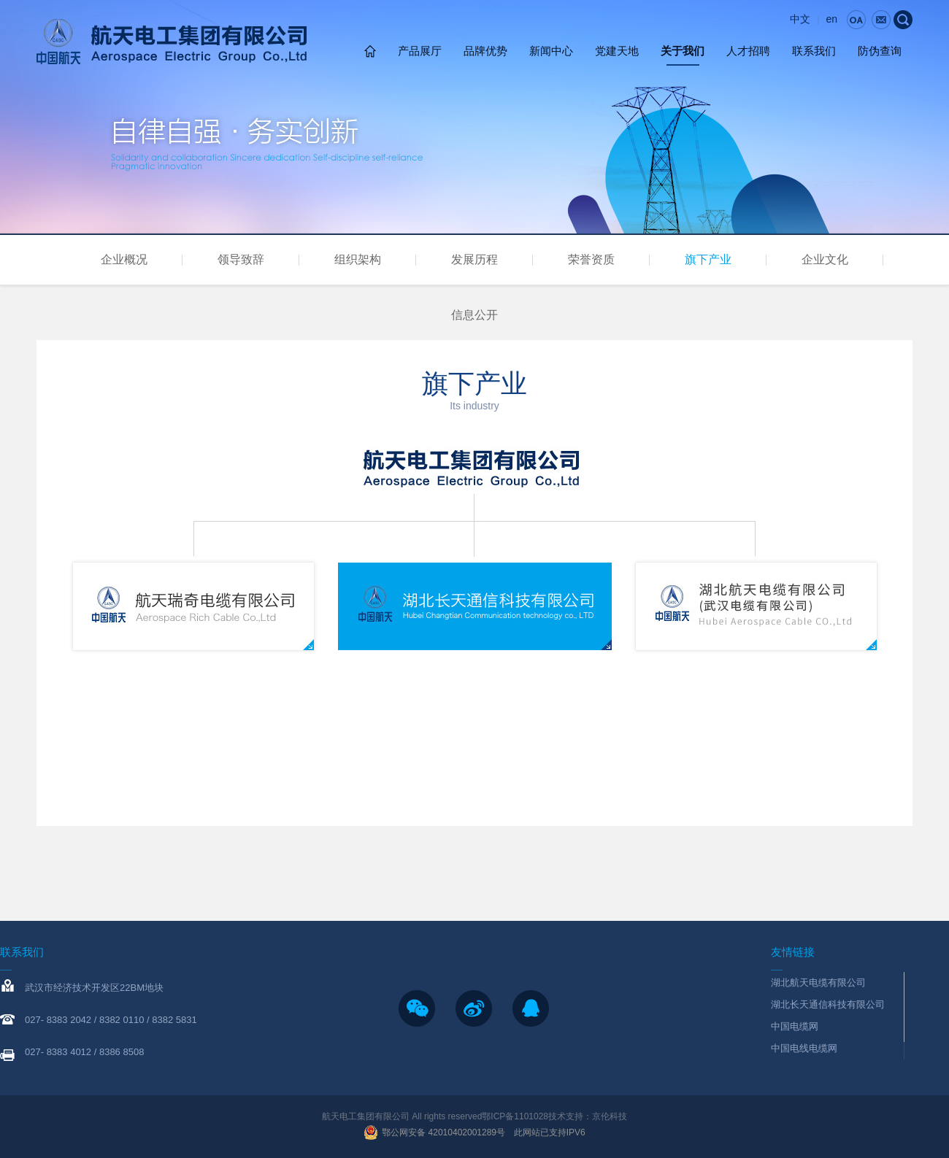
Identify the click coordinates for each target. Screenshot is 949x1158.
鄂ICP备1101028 (515, 1116)
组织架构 (357, 259)
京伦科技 (609, 1116)
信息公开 (474, 315)
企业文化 (825, 259)
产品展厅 (420, 51)
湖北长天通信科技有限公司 (828, 1004)
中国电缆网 (794, 1026)
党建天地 (617, 51)
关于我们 (682, 51)
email (881, 19)
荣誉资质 (591, 259)
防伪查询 (880, 51)
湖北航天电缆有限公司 (818, 982)
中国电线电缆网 (804, 1048)
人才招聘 (748, 51)
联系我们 (814, 51)
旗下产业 (708, 259)
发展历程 (474, 259)
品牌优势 (485, 51)
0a (856, 19)
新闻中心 (551, 51)
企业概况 (124, 259)
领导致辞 (241, 259)
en (831, 19)
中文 (800, 19)
